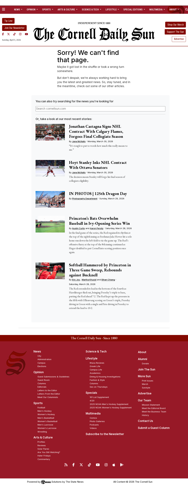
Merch (145, 384)
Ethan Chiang (108, 279)
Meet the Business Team (154, 411)
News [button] (17, 9)
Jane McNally (79, 141)
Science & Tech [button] (90, 9)
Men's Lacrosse (45, 425)
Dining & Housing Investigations (105, 376)
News (37, 351)
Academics (95, 373)
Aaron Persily (96, 228)
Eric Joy (76, 279)
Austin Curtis (78, 228)
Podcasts (94, 425)
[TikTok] (14, 34)
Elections (42, 366)
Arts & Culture (43, 437)
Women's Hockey (46, 414)
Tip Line (8, 20)
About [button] (173, 9)
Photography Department (84, 198)
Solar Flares (43, 449)
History (145, 415)
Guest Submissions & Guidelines (53, 376)
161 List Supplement (99, 397)
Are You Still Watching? (49, 452)
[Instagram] (20, 34)
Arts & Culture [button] (66, 9)
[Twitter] (8, 34)
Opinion (38, 372)
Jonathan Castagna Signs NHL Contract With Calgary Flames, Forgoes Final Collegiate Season (96, 131)
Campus (41, 363)
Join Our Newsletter (14, 27)
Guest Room (44, 380)
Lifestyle (91, 358)
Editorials (42, 387)
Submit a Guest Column (154, 428)
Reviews (42, 445)
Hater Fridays (44, 455)
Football (41, 407)
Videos (93, 428)
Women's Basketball (47, 421)
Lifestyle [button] (111, 9)
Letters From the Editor (49, 394)
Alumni (142, 359)
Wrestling (42, 432)
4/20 (92, 400)
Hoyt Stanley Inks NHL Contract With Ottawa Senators (98, 165)
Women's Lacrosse (47, 428)
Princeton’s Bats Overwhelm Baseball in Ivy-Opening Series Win (99, 221)
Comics (93, 418)
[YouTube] (26, 34)
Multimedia (93, 413)
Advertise (179, 38)
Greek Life (95, 366)
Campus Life (96, 369)
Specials (91, 392)
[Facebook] (3, 34)
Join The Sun (146, 369)
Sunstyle (146, 387)
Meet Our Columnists (48, 397)
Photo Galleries (97, 421)
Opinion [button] (31, 9)
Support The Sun (175, 31)
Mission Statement (151, 405)
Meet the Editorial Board (154, 408)
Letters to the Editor (47, 390)
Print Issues (147, 381)
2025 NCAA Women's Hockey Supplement (111, 407)
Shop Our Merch (175, 24)
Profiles (41, 442)
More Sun (144, 376)
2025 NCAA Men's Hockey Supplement (109, 404)
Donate (145, 363)
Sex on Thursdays (98, 387)
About (142, 352)
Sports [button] (46, 9)
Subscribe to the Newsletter (105, 434)
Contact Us (145, 421)
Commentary (44, 459)
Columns (42, 383)
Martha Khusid (89, 279)
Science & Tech (96, 351)
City (39, 356)
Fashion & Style (97, 380)
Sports (38, 403)
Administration (44, 359)
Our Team (144, 400)
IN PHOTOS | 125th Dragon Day (98, 193)
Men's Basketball (46, 418)
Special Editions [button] (133, 9)
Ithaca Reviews (97, 363)
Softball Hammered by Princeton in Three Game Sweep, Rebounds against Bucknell (100, 270)
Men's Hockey (45, 411)
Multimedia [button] (156, 9)
